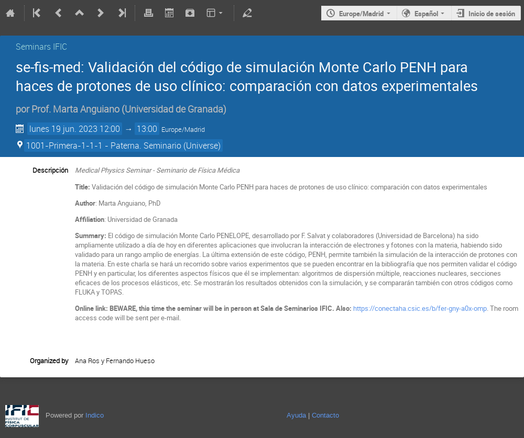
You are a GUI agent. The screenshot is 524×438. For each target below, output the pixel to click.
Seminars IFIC (41, 46)
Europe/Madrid (361, 13)
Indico (94, 415)
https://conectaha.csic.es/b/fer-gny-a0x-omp (420, 308)
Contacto (325, 415)
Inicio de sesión (491, 13)
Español (426, 13)
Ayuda (296, 415)
